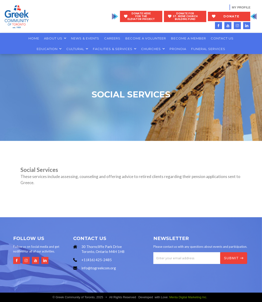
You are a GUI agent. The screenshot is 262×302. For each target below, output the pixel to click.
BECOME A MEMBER (188, 38)
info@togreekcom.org (98, 268)
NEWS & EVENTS (85, 38)
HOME (33, 38)
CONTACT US (222, 38)
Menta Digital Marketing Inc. (188, 297)
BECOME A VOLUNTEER (145, 38)
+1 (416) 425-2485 (96, 260)
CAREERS (112, 38)
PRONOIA (178, 49)
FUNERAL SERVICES (208, 49)
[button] (55, 38)
